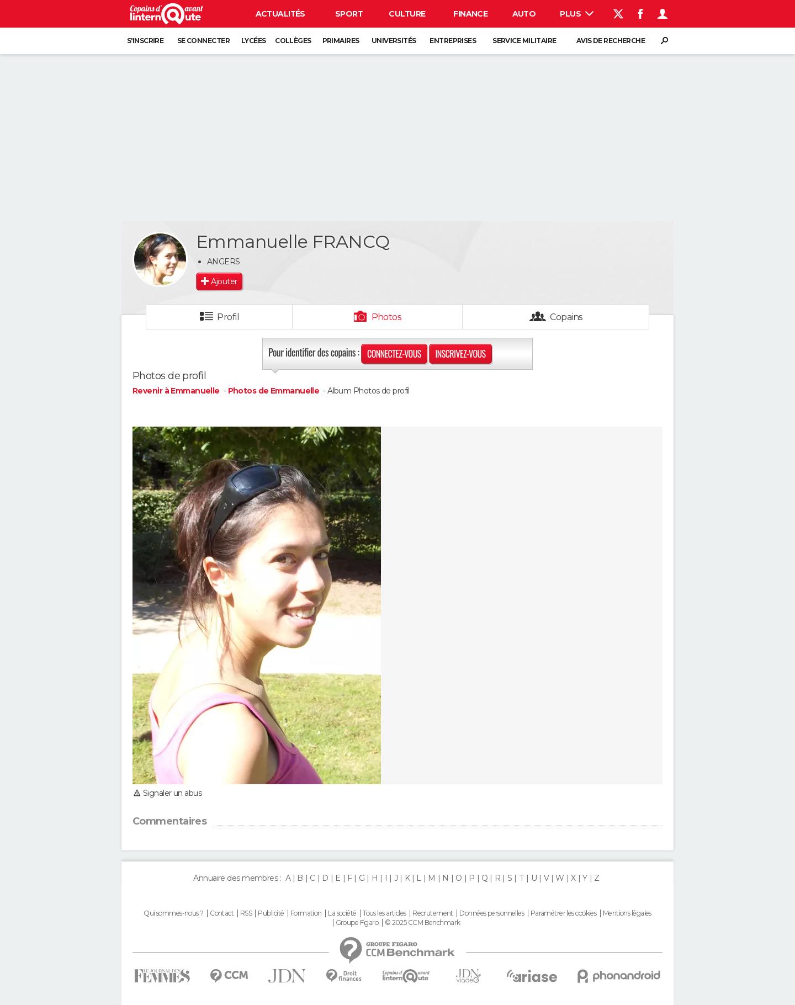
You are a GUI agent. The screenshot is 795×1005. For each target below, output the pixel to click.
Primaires (340, 40)
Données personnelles (491, 913)
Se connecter (203, 40)
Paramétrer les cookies (564, 913)
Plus (576, 14)
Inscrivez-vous (460, 353)
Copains (566, 317)
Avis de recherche (610, 40)
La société (342, 913)
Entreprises (453, 40)
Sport (349, 14)
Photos (387, 317)
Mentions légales (627, 913)
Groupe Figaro (357, 923)
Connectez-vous (394, 353)
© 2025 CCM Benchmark (422, 923)
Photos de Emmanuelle (274, 391)
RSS (246, 913)
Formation (306, 913)
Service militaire (524, 40)
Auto (524, 14)
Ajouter (224, 281)
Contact (222, 913)
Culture (407, 14)
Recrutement (432, 913)
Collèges (293, 40)
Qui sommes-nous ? (173, 913)
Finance (470, 14)
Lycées (253, 40)
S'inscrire (145, 40)
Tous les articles (384, 913)
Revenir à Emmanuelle (176, 391)
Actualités (280, 14)
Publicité (271, 913)
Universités (394, 40)
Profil (228, 317)
